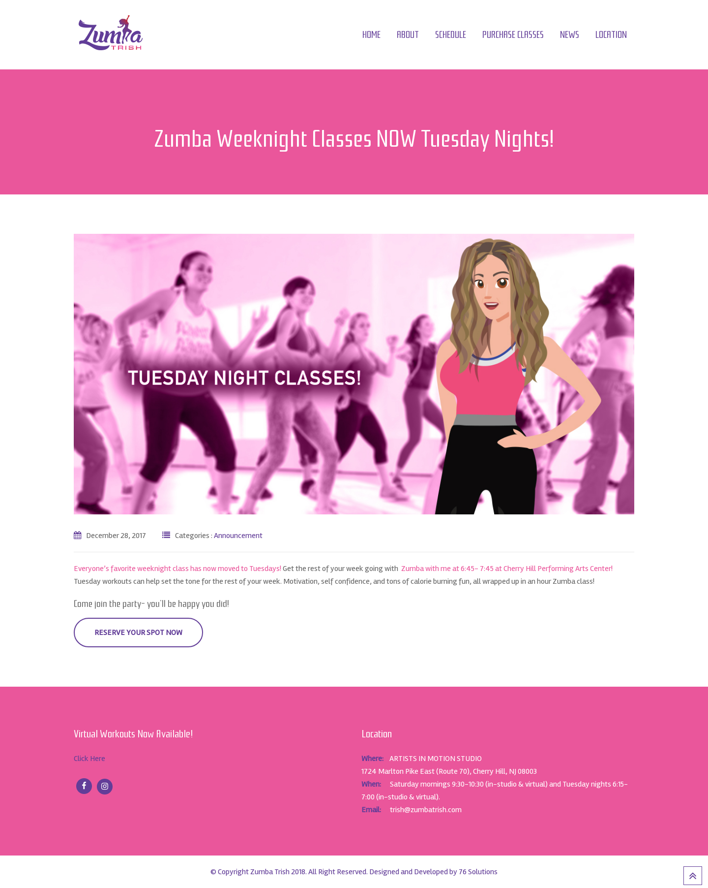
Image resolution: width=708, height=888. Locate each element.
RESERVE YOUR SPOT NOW (138, 632)
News (569, 34)
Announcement (238, 535)
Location (611, 34)
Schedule (450, 34)
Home (371, 34)
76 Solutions (478, 872)
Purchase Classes (513, 34)
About (408, 34)
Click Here (89, 758)
